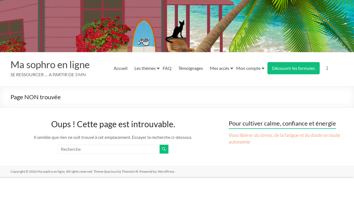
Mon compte (248, 68)
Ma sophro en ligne (52, 64)
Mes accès (219, 68)
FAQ (167, 68)
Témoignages (190, 68)
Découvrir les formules (293, 68)
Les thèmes (145, 68)
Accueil (120, 68)
